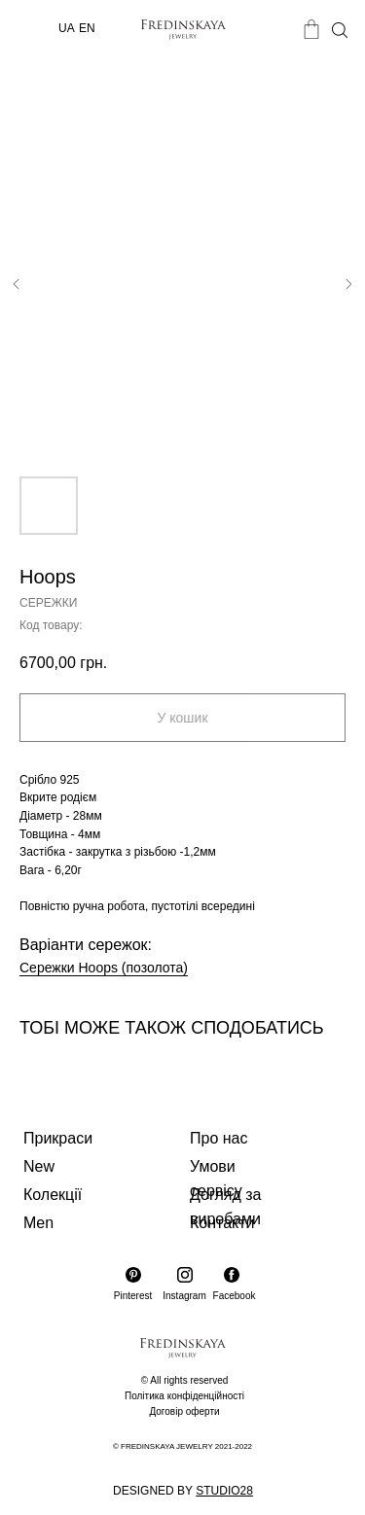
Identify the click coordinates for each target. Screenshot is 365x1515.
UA (66, 28)
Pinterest (133, 1295)
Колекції (52, 1194)
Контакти (222, 1223)
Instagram (184, 1295)
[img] (33, 29)
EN (87, 28)
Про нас (218, 1138)
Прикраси (57, 1138)
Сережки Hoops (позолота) (103, 967)
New (39, 1166)
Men (38, 1223)
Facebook (234, 1295)
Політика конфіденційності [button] (184, 1396)
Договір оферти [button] (184, 1411)
